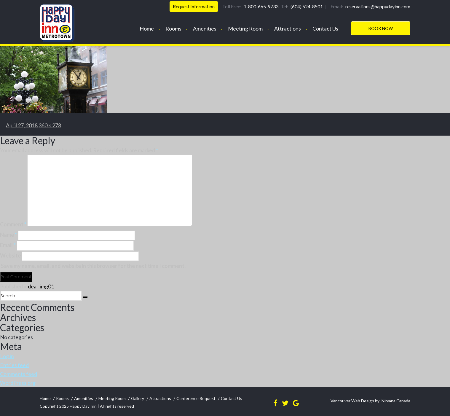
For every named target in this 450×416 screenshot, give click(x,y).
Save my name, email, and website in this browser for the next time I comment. (93, 266)
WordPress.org (18, 383)
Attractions (287, 28)
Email (8, 245)
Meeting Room (245, 28)
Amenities (204, 28)
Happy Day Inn (83, 406)
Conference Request (196, 398)
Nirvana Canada (395, 400)
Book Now (380, 28)
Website (10, 255)
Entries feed (14, 365)
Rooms (173, 28)
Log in (7, 356)
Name (8, 234)
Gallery (137, 398)
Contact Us (325, 28)
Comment (13, 224)
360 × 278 (50, 125)
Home (147, 28)
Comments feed (18, 374)
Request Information (194, 6)
